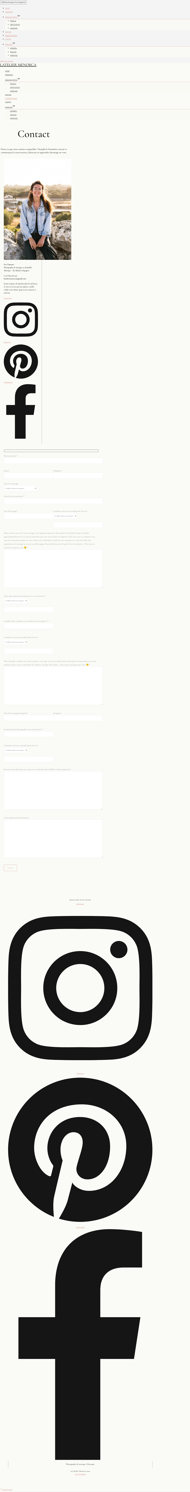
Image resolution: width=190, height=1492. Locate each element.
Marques (14, 28)
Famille (13, 21)
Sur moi (8, 32)
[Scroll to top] (6, 1490)
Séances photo (12, 17)
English (13, 52)
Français (10, 45)
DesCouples (15, 25)
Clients (8, 39)
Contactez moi (11, 36)
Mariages (9, 12)
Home (7, 8)
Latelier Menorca (18, 64)
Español (13, 48)
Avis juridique (80, 1475)
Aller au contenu (6, 61)
